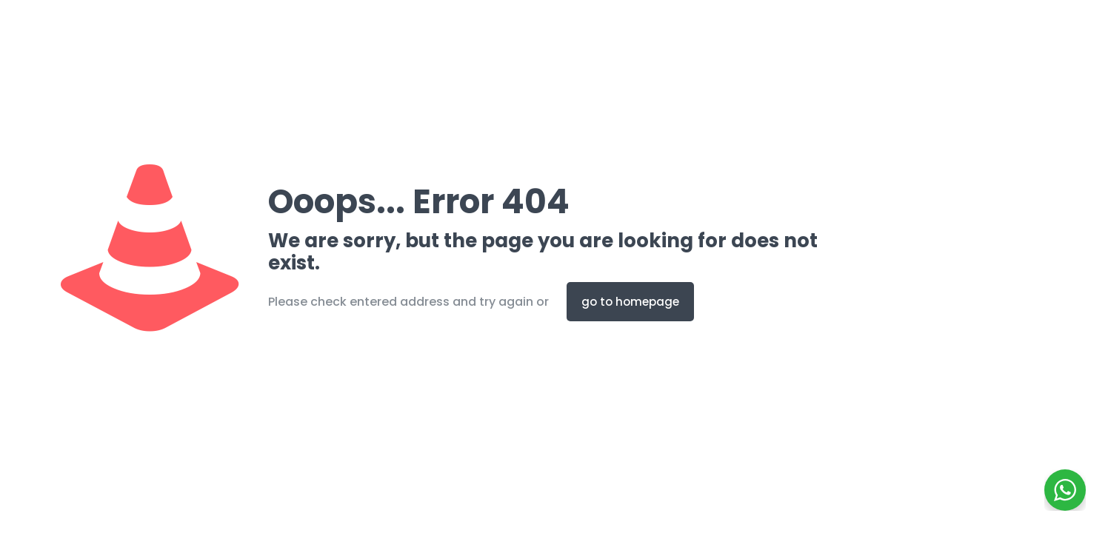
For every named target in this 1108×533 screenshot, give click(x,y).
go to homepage (630, 301)
